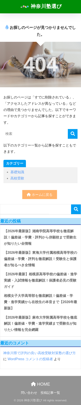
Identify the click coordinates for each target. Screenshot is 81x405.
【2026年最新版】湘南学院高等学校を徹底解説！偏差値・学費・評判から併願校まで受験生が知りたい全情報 (40, 237)
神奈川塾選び (41, 6)
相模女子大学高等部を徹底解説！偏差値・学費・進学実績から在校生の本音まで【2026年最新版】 (40, 302)
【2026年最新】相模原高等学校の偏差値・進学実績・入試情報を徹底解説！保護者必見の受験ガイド (40, 280)
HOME (40, 384)
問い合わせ (29, 392)
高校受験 (17, 178)
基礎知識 (17, 172)
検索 (76, 209)
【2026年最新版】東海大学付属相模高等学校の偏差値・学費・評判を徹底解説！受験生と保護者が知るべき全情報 (40, 259)
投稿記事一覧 (50, 392)
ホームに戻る (39, 194)
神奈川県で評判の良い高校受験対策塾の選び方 (39, 353)
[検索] (73, 134)
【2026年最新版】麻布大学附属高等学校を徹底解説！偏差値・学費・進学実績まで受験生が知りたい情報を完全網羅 (40, 324)
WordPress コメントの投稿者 (30, 359)
